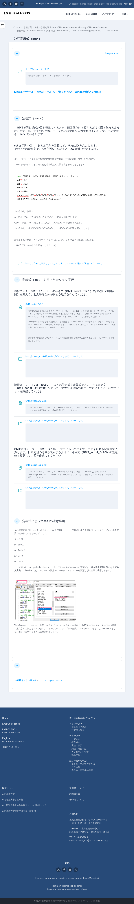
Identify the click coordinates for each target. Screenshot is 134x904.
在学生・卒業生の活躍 (82, 770)
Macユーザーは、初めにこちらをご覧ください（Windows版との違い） (58, 91)
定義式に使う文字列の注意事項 (43, 521)
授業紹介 (76, 742)
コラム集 (76, 767)
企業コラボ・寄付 (10, 747)
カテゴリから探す (80, 752)
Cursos (16, 27)
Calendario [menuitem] (91, 14)
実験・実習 (77, 745)
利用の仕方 (74, 794)
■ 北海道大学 (8, 794)
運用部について (76, 788)
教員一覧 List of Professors (30, 30)
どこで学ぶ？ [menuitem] (108, 14)
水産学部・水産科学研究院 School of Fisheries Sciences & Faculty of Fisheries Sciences (65, 27)
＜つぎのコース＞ (53, 680)
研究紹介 (76, 739)
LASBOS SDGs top (11, 732)
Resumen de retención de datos (67, 886)
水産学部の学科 (79, 727)
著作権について (76, 799)
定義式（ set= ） (33, 118)
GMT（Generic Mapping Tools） (87, 30)
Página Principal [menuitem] (73, 14)
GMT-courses (112, 30)
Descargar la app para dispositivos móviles (67, 889)
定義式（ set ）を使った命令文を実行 (48, 280)
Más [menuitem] (124, 14)
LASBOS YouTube (11, 724)
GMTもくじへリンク (26, 680)
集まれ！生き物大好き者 (83, 764)
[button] (50, 3)
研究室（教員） (79, 730)
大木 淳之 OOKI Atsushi (57, 30)
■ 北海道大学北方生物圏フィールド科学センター (25, 805)
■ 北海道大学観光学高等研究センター (20, 811)
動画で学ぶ (77, 755)
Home (5, 718)
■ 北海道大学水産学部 (12, 799)
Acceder (128, 4)
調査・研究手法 (79, 748)
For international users (13, 741)
